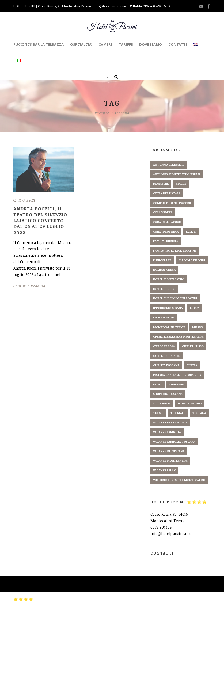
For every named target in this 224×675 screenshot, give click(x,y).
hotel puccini (164, 289)
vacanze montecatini (170, 460)
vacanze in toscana (168, 451)
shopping (176, 384)
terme (158, 413)
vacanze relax (164, 470)
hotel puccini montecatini (175, 298)
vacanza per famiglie (170, 422)
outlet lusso (193, 346)
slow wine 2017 (189, 403)
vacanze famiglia (167, 432)
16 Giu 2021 (26, 200)
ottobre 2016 (164, 346)
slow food (161, 403)
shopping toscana (168, 394)
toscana (199, 413)
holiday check (164, 269)
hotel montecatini (168, 279)
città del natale (166, 193)
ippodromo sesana (168, 308)
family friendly (165, 241)
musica (198, 327)
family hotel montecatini (174, 250)
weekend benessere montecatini (179, 480)
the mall (177, 413)
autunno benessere (168, 164)
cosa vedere (162, 212)
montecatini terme (169, 327)
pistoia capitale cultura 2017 (177, 375)
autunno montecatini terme (176, 174)
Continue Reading (33, 285)
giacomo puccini (191, 260)
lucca (194, 308)
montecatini (163, 317)
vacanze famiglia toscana (174, 441)
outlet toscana (166, 365)
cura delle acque (167, 222)
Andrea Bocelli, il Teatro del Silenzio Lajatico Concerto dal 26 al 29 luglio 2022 (40, 220)
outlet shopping (167, 356)
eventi (191, 231)
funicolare (162, 260)
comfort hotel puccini (172, 203)
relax (157, 384)
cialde (181, 183)
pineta (192, 365)
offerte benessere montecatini (178, 336)
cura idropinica (166, 231)
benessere (161, 183)
